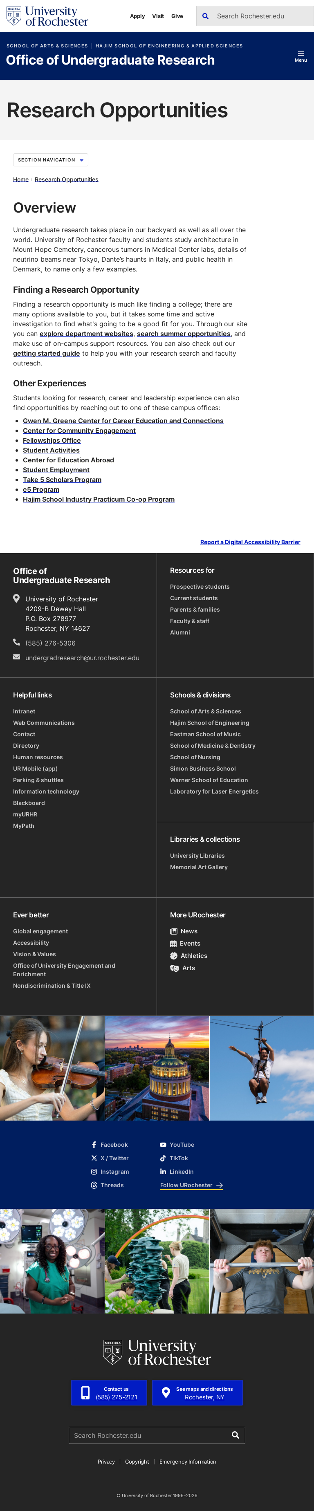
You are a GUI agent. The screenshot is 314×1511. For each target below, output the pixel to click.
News (183, 931)
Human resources (38, 757)
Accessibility (31, 942)
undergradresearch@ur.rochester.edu (82, 657)
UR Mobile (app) (35, 768)
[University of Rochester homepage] (47, 16)
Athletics (188, 955)
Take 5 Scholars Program (62, 479)
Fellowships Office (52, 440)
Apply (137, 16)
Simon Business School (203, 768)
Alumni (180, 632)
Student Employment (56, 469)
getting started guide (46, 353)
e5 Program (41, 489)
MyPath (23, 825)
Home (21, 179)
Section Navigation (50, 160)
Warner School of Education (209, 780)
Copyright (137, 1461)
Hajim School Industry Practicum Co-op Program (99, 499)
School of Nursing (195, 757)
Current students (194, 598)
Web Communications (44, 722)
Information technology (46, 791)
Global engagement (40, 931)
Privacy (106, 1461)
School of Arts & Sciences (47, 46)
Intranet (24, 711)
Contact (24, 734)
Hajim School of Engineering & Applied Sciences (169, 46)
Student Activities (51, 450)
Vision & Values (34, 954)
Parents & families (195, 609)
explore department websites (86, 333)
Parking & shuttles (38, 780)
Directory (26, 745)
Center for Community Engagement (79, 430)
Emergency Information (188, 1461)
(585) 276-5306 (50, 643)
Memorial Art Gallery (199, 867)
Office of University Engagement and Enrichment (64, 970)
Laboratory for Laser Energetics (214, 791)
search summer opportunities (184, 333)
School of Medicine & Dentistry (213, 745)
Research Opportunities (67, 179)
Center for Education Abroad (68, 459)
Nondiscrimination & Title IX (52, 985)
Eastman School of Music (205, 734)
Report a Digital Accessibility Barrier (250, 542)
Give (177, 16)
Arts (182, 968)
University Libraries (197, 855)
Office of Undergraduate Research (110, 60)
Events (185, 943)
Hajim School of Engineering (209, 722)
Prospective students (200, 586)
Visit (158, 16)
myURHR (25, 814)
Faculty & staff (189, 621)
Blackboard (29, 803)
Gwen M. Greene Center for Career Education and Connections (123, 420)
